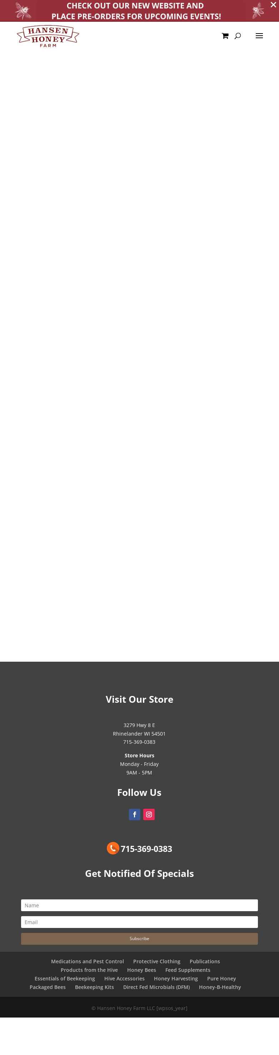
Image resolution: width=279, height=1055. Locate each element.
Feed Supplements (187, 971)
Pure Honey (221, 980)
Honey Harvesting (176, 980)
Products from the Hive (89, 971)
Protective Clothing (156, 963)
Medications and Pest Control (87, 963)
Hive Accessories (124, 980)
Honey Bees (141, 971)
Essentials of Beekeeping (65, 980)
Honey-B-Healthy (220, 988)
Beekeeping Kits (94, 988)
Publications (205, 963)
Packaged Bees (48, 988)
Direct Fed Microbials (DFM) (156, 988)
